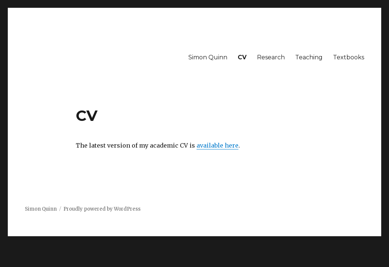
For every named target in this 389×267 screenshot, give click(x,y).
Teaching (309, 57)
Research (271, 57)
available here (217, 145)
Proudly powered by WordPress (102, 209)
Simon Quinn (207, 57)
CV (242, 57)
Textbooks (348, 57)
